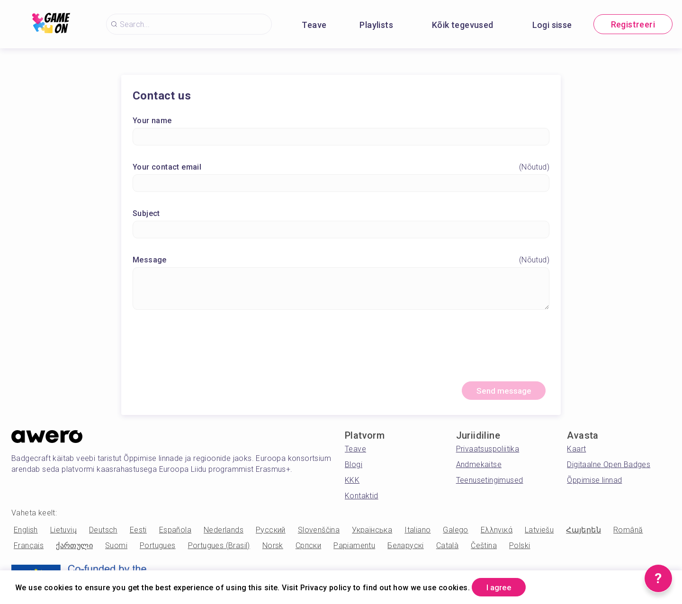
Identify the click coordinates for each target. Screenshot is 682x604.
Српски (308, 547)
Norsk (272, 547)
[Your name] (341, 137)
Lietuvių (63, 532)
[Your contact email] (341, 184)
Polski (519, 547)
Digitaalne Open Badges (608, 466)
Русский (271, 532)
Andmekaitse (479, 466)
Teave (314, 25)
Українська (372, 532)
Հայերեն (583, 532)
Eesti (138, 532)
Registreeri (633, 24)
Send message (500, 392)
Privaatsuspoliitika (488, 451)
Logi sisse (552, 25)
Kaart (576, 451)
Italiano (417, 532)
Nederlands (223, 532)
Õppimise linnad (594, 482)
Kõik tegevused (463, 25)
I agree (502, 587)
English (26, 532)
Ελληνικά (496, 532)
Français (29, 547)
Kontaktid (361, 498)
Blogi (353, 466)
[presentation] (341, 350)
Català (447, 547)
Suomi (116, 547)
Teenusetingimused (489, 482)
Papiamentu (354, 547)
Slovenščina (319, 532)
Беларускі (405, 547)
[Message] (341, 289)
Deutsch (103, 532)
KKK (352, 482)
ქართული (74, 547)
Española (175, 532)
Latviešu (539, 532)
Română (628, 532)
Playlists (376, 25)
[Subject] (341, 230)
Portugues (158, 547)
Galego (455, 532)
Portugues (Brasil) (219, 547)
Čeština (484, 547)
